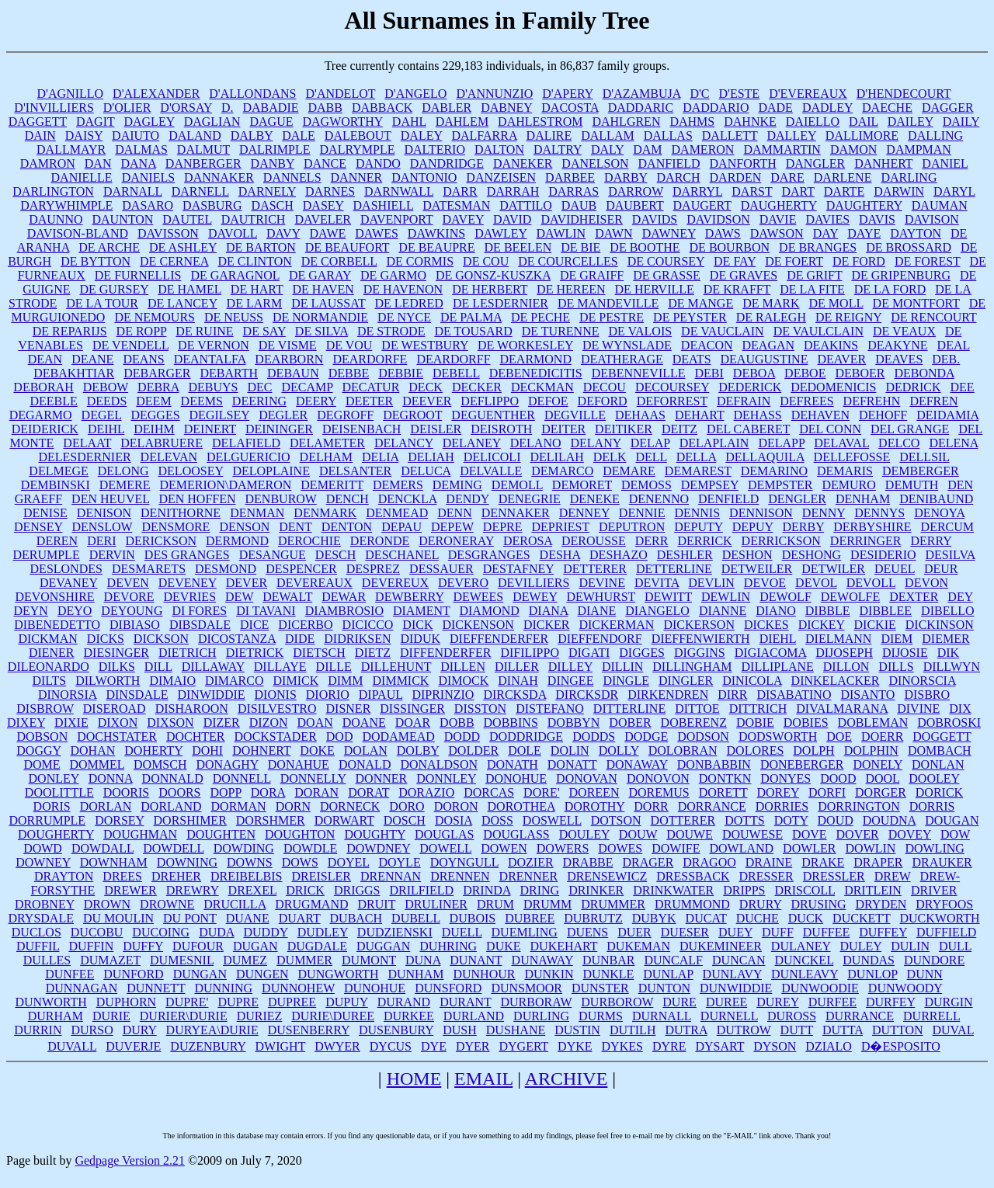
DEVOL (816, 582)
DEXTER (913, 596)
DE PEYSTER (690, 317)
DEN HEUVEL (110, 498)
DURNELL (729, 1016)
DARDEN (736, 177)
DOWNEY (43, 862)
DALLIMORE (861, 135)
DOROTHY (595, 806)
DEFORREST (672, 401)
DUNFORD (133, 974)
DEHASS (758, 415)
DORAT (368, 792)
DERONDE (379, 540)
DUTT (796, 1030)
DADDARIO (716, 107)
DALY (607, 149)
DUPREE (292, 1002)
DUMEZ (245, 960)
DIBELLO (947, 610)
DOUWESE (752, 834)
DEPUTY (698, 526)
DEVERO (463, 582)
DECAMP (306, 387)
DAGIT (95, 121)
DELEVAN (169, 457)
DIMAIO (172, 680)
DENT (295, 526)
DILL (158, 666)
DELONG (123, 471)
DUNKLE (608, 974)
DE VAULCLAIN (818, 331)
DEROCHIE (309, 540)
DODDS (593, 736)
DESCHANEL (402, 554)
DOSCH (405, 820)
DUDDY (265, 932)
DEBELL (456, 373)
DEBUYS (213, 387)
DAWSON (777, 233)
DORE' (541, 792)
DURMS (601, 1016)
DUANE (247, 918)
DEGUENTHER (493, 415)
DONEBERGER (802, 764)
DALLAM (607, 135)
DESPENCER (301, 568)
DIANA (548, 610)
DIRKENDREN (667, 694)
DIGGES (642, 652)
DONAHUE (298, 764)
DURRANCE (859, 1016)
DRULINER (436, 904)
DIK (948, 652)
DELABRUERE (161, 443)
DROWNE (167, 904)
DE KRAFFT (737, 289)
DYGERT (523, 1046)
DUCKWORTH (939, 918)
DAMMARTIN (781, 149)
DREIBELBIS (246, 876)
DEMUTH (911, 485)
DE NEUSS (233, 317)
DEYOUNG (131, 610)
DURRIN (37, 1030)
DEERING (259, 401)
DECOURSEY (672, 387)
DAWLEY (500, 233)
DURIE (111, 1016)
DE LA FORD (890, 289)
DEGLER (283, 415)
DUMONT (369, 960)
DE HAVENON (403, 289)
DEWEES (478, 596)
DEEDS (107, 401)
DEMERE (125, 485)
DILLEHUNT (396, 666)
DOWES (620, 848)
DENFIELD (728, 498)
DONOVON (658, 778)
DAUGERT (702, 205)
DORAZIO (426, 792)
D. (227, 107)
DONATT (572, 764)
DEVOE (765, 582)
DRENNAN (390, 876)
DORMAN (238, 806)
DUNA (422, 960)
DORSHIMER (190, 820)
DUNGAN (200, 974)
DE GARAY (320, 275)
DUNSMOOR (526, 988)
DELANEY (472, 443)
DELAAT (87, 443)
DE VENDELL (130, 345)
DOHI (207, 750)
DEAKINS (831, 345)
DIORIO (327, 694)
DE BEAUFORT (347, 247)
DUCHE (757, 918)
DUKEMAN (638, 946)
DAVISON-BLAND (77, 233)
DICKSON (161, 638)
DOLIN (570, 750)
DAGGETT (38, 121)
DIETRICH (187, 652)
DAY (826, 233)
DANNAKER (219, 177)
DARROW (635, 191)
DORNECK (350, 806)
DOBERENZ (694, 722)
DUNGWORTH (338, 974)
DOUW (638, 834)
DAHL (409, 121)
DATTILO (525, 205)
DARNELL (200, 191)
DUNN (925, 974)
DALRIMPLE (275, 149)
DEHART (700, 415)
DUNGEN (262, 974)
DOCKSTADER (276, 736)
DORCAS (489, 792)
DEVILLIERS (533, 582)
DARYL (954, 191)
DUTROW (744, 1030)
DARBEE (570, 177)
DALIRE (549, 135)
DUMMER (304, 960)
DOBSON (42, 736)
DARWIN (899, 191)
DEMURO (848, 485)
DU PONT (190, 918)
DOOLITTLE (59, 792)
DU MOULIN (118, 918)
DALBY (252, 135)
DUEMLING (525, 932)
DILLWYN (951, 666)
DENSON (244, 526)
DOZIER (531, 862)
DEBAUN (293, 373)
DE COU (486, 261)
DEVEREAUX (314, 582)
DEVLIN (711, 582)
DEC (259, 387)
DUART (300, 918)
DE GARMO (393, 275)
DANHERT (883, 163)
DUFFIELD (946, 932)
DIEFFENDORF (599, 638)
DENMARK (325, 512)
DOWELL (445, 848)
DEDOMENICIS (833, 387)
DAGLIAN (212, 121)
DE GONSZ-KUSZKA (493, 275)
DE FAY (735, 261)
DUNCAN (738, 960)
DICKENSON (477, 624)
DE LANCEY (182, 303)
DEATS (692, 359)
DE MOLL (836, 303)
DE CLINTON (255, 261)
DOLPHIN (871, 750)
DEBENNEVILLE (639, 373)
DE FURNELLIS (138, 275)
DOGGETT (941, 736)
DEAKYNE (897, 345)
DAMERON (703, 149)
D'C (699, 93)
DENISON (104, 512)
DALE (298, 135)
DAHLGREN (626, 121)
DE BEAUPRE (436, 247)
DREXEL (252, 890)
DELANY (595, 443)
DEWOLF (785, 596)
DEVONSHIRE (54, 596)
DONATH (512, 764)
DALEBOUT (358, 135)
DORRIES (782, 806)
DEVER (246, 582)
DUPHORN (126, 1002)
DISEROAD (114, 708)
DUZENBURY (207, 1046)
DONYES (785, 778)
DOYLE (399, 862)
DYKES (622, 1046)
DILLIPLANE (778, 666)
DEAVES (899, 359)
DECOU (604, 387)
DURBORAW (536, 1002)
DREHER (176, 876)
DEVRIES (189, 596)
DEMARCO (562, 471)
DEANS (143, 359)
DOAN (315, 722)
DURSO (92, 1030)
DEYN (30, 610)
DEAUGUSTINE (764, 359)
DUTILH (633, 1030)
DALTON (499, 149)
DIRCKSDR (586, 694)
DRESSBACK (692, 876)
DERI (101, 540)
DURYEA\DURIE (212, 1030)
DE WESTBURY (424, 345)
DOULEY (584, 834)
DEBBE (348, 373)
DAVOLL (232, 233)
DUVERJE (133, 1046)
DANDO (378, 163)
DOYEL (349, 862)
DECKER (477, 387)
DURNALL (661, 1016)
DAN (98, 163)
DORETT (723, 792)
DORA (268, 792)
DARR (460, 191)
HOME (414, 1078)
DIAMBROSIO (344, 610)
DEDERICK (749, 387)
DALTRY (557, 149)
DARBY (625, 177)
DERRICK (704, 540)
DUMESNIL (182, 960)
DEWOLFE (850, 596)
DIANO (776, 610)
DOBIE (755, 722)
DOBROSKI (949, 722)
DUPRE (237, 1002)
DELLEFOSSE (852, 457)
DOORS (179, 792)
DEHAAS (640, 415)
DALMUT (203, 149)
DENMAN (257, 512)
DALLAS (668, 135)
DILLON (846, 666)
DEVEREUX (395, 582)
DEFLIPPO (490, 401)
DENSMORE (175, 526)
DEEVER (426, 401)
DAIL (863, 121)
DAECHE (887, 107)
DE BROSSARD (908, 247)
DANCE (325, 163)
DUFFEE (826, 932)
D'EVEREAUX (808, 93)
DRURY (760, 904)
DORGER (880, 792)
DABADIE (271, 107)
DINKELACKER (835, 680)
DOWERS (563, 848)
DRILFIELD (421, 890)
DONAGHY (227, 764)
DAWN (613, 233)
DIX (960, 708)
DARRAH (513, 191)
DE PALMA (471, 317)
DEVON (926, 582)
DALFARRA (483, 135)
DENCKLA (407, 498)
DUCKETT (861, 918)
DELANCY (403, 443)
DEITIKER (623, 429)
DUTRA (686, 1030)
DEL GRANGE (910, 429)
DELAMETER (327, 443)
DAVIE (778, 219)
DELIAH (431, 457)
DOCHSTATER (117, 736)
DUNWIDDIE (736, 988)
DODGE (646, 736)
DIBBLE (827, 610)
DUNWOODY (905, 988)
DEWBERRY (409, 596)
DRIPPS (744, 890)
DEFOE (548, 401)
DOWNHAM (114, 862)
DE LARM (255, 303)
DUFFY (143, 946)
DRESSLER (834, 876)
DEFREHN (872, 401)
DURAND (403, 1002)
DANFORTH (743, 163)
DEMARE (629, 471)
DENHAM (863, 498)
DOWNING (187, 862)
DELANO (535, 443)
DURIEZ (260, 1016)
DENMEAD (397, 512)
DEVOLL (870, 582)
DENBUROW (281, 498)
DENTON (346, 526)
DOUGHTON (300, 834)
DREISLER (320, 876)
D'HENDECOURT (904, 93)
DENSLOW (101, 526)
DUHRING (448, 946)
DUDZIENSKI (395, 932)
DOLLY (619, 750)
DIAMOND (489, 610)
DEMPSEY (710, 485)
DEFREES (806, 401)
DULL (955, 946)
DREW (892, 876)
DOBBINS (511, 722)
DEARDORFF (453, 359)
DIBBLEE (886, 610)
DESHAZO (618, 554)
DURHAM (55, 1016)
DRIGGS (357, 890)
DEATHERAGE (622, 359)
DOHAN (93, 750)
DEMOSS (646, 485)
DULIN (910, 946)
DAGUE (272, 121)
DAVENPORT (396, 219)
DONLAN (938, 764)
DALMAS (141, 149)
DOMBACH (939, 750)
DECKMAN (542, 387)
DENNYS (879, 512)
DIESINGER (116, 652)
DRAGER (648, 862)
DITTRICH (758, 708)
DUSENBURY (396, 1030)
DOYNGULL (464, 862)
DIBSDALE (200, 624)
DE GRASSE (666, 275)
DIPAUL (381, 694)
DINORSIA (67, 694)
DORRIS (932, 806)
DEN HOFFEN (196, 498)
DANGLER (815, 163)
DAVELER (322, 219)
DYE (434, 1046)
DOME (41, 764)
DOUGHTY (374, 834)
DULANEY (801, 946)
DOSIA (453, 820)
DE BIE (580, 247)
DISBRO (927, 694)
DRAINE (769, 862)
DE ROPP (141, 331)
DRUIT (377, 904)
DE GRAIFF (592, 275)
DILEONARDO (48, 666)
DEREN (57, 540)
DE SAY (264, 331)
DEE (963, 387)
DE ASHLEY (183, 247)
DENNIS (697, 512)
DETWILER (833, 568)
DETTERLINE (674, 568)
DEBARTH (229, 373)
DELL (650, 457)
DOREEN (594, 792)
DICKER (546, 624)
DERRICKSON (781, 540)
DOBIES (806, 722)
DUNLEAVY (804, 974)
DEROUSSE (593, 540)
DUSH (460, 1030)
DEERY (316, 401)
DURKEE (409, 1016)
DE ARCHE (109, 247)
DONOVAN (586, 778)
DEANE (92, 359)
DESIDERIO (883, 554)
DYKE (575, 1046)
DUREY (777, 1002)
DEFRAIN (743, 401)
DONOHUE (516, 778)
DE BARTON (261, 247)
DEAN (45, 359)
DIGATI (589, 652)
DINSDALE (137, 694)
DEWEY (535, 596)
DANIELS (148, 177)
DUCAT (706, 918)
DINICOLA (751, 680)
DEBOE (804, 373)
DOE (839, 736)
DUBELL (415, 918)
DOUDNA (889, 820)
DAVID (512, 219)
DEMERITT (332, 485)
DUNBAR (608, 960)
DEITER (563, 429)
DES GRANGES (187, 554)
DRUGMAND (311, 904)
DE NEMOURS (154, 317)
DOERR (882, 736)
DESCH (335, 554)
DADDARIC (640, 107)
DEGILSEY (219, 415)
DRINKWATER (673, 890)
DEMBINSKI (55, 485)
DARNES (330, 191)
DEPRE (503, 526)
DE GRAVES (743, 275)
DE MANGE (700, 303)
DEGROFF (345, 415)
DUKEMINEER (720, 946)
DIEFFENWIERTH (701, 638)
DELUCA (425, 471)
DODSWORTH (778, 736)
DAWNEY (669, 233)
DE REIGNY (848, 317)
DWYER (337, 1046)
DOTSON (616, 820)
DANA (137, 163)
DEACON (707, 345)
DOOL (882, 778)
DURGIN (948, 1002)
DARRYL (697, 191)
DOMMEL (97, 764)
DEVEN (128, 582)
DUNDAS (869, 960)
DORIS (52, 806)
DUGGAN (383, 946)
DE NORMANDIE (320, 317)
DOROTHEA (521, 806)
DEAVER (841, 359)
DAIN (40, 135)
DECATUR (371, 387)
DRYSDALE (40, 918)
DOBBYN (573, 722)
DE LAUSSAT (328, 303)
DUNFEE (69, 974)
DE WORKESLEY (525, 345)
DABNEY (506, 107)
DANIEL (945, 163)
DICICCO (368, 624)
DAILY (961, 121)
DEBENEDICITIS (535, 373)
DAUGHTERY (864, 205)
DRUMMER (613, 904)
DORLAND (171, 806)
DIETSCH (319, 652)
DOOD (838, 778)
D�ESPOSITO (900, 1046)
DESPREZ (373, 568)
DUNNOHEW (298, 988)
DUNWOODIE (820, 988)
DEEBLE (53, 401)
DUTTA (842, 1030)
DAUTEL (186, 219)
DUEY (735, 932)
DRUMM (547, 904)
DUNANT (476, 960)
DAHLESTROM (540, 121)
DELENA (953, 443)
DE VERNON (213, 345)
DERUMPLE (45, 554)
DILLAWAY (213, 666)
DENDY (467, 498)
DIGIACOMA (770, 652)
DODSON (703, 736)
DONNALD (172, 778)
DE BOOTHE (644, 247)
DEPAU (401, 526)
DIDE (300, 638)
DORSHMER (270, 820)
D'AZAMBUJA (642, 93)
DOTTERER (683, 820)
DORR (651, 806)
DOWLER (809, 848)
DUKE (503, 946)
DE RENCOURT (933, 317)
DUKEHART (564, 946)
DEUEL (894, 568)
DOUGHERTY (56, 834)
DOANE (364, 722)
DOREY (777, 792)
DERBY (804, 526)
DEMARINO (774, 471)
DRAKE (822, 862)
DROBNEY (45, 904)
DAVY (283, 233)
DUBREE (529, 918)
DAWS (723, 233)
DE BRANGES (818, 247)
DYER (473, 1046)
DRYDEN (881, 904)
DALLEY (790, 135)
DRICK (305, 890)
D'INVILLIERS (53, 107)
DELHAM (326, 457)
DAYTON (915, 233)
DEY (959, 596)
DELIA (380, 457)
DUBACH (356, 918)
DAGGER (948, 107)
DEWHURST (600, 596)
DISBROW (45, 708)
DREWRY (192, 890)
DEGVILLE (575, 415)
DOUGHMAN (140, 834)
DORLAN (106, 806)
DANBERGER (203, 163)
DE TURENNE (561, 331)
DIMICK (296, 680)
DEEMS (202, 401)
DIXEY (26, 722)
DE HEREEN (571, 289)
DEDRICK (912, 387)
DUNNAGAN (81, 988)
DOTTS (745, 820)
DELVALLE (491, 471)
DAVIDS (654, 219)
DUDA (216, 932)
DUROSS (791, 1016)
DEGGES (154, 415)
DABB (325, 107)
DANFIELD (669, 163)
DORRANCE (712, 806)
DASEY (323, 205)
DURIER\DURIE (184, 1016)
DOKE (317, 750)
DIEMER (945, 638)
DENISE (45, 512)
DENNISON (761, 512)
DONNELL (242, 778)
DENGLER (797, 498)
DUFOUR (198, 946)
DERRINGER (866, 540)
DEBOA (754, 373)
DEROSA (527, 540)
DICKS (105, 638)
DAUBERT (634, 205)
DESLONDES (66, 568)
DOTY (791, 820)
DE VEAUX (904, 331)
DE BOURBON (730, 247)
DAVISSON (168, 233)
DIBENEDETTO (57, 624)
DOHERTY (153, 750)
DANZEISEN (501, 177)
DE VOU (349, 345)
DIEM (896, 638)
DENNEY (584, 512)
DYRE (669, 1046)
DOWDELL (173, 848)
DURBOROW (617, 1002)
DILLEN (462, 666)
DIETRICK (255, 652)
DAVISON (932, 219)
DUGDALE (317, 946)
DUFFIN (90, 946)
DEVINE (602, 582)
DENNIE (642, 512)
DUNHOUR (484, 974)
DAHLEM (462, 121)
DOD (339, 736)
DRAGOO (709, 862)
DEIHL (106, 429)
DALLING (935, 135)
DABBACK (382, 107)
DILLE (334, 666)
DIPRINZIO (443, 694)
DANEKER (522, 163)
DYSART (719, 1046)
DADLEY (827, 107)
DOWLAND (741, 848)
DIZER (221, 722)
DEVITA (656, 582)
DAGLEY (148, 121)
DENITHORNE (181, 512)
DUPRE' (186, 1002)
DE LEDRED (408, 303)
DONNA (111, 778)
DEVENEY (187, 582)
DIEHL (777, 638)
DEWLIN (725, 596)
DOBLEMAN (873, 722)
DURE (679, 1002)
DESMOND (225, 568)
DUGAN (255, 946)
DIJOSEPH (844, 652)
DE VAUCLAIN (722, 331)
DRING (539, 890)
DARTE (844, 191)
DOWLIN (871, 848)
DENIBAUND (936, 498)
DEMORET (582, 485)
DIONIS (276, 694)
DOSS (497, 820)
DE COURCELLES (567, 261)
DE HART (257, 289)
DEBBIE (400, 373)
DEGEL (102, 415)
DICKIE (875, 624)
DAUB (578, 205)
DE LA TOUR (102, 303)
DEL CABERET (748, 429)
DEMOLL (517, 485)
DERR (652, 540)
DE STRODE (391, 331)
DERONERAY (456, 540)
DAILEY (910, 121)
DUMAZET (110, 960)
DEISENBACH (361, 429)
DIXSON (170, 722)
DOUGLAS (444, 834)
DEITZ (679, 429)
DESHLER (685, 554)
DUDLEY (322, 932)
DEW (239, 596)
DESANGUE (272, 554)
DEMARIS (845, 471)
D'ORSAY (186, 107)
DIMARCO (234, 680)
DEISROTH (501, 429)
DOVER (857, 834)
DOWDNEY (378, 848)
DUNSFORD (448, 988)
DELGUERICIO (248, 457)
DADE (775, 107)
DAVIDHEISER (581, 219)
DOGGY (38, 750)
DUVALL (71, 1046)
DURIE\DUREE (332, 1016)
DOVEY (909, 834)
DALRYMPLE (357, 149)
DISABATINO (793, 694)
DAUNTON (123, 219)
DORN (293, 806)
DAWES (376, 233)
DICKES (766, 624)
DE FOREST (928, 261)
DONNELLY (313, 778)
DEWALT (287, 596)
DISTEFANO (550, 708)
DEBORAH (43, 387)
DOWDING (244, 848)
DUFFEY (883, 932)
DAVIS (877, 219)
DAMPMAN (918, 149)
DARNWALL (398, 191)
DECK (425, 387)
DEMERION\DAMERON (226, 485)
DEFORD (602, 401)
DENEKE (595, 498)
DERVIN (112, 554)
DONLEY (54, 778)
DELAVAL (841, 443)
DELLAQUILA (764, 457)
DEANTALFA (210, 359)
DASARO (147, 205)
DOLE (524, 750)
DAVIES (827, 219)
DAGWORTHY (343, 121)
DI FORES (199, 610)
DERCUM (947, 526)
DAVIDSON (718, 219)
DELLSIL (924, 457)
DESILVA (950, 554)
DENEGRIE (530, 498)
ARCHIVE (566, 1078)
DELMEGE (58, 471)
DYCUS (391, 1046)
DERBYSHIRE (872, 526)
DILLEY (570, 666)
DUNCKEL (803, 960)
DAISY (84, 135)
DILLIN (622, 666)
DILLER (517, 666)
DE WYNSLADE (627, 345)
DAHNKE (750, 121)
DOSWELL (552, 820)
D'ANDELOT (341, 93)
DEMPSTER (780, 485)
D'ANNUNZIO (494, 93)
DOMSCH (160, 764)
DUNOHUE (374, 988)
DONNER (382, 778)
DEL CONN (830, 429)
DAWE (328, 233)
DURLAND (473, 1016)
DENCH (347, 498)
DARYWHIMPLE (66, 205)
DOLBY (418, 750)
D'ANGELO (415, 93)
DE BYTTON (95, 261)
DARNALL (132, 191)
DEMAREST (698, 471)
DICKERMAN (616, 624)
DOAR (412, 722)
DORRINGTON (858, 806)
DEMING (457, 485)
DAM (647, 149)
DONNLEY (446, 778)
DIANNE (722, 610)
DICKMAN (47, 638)
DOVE (809, 834)
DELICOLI (492, 457)
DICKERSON (699, 624)
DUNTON (664, 988)
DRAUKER (941, 862)
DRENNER (528, 876)
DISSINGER (412, 708)
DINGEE (570, 680)
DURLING (541, 1016)
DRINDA (486, 890)
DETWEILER (757, 568)
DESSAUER (441, 568)
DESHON (747, 554)
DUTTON (897, 1030)
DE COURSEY (665, 261)
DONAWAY (636, 764)
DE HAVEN (323, 289)
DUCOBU (97, 932)
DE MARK (770, 303)
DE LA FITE (812, 289)
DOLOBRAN (683, 750)
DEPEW (452, 526)
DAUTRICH (253, 219)
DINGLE (626, 680)
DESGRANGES (489, 554)
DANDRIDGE (447, 163)
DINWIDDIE (211, 694)
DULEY (861, 946)
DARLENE (843, 177)
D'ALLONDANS (252, 93)
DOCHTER (195, 736)
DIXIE (71, 722)
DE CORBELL (339, 261)
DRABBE (588, 862)
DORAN (316, 792)
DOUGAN (951, 820)
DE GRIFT (814, 275)
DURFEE (832, 1002)
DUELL (462, 932)
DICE (254, 624)
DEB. (946, 359)
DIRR (732, 694)
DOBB (457, 722)
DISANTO (867, 694)
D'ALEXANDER (156, 93)
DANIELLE (82, 177)
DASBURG (212, 205)
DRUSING (818, 904)
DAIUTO (135, 135)
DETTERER (595, 568)
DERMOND (237, 540)
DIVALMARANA (842, 708)
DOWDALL (102, 848)
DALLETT (730, 135)
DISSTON (480, 708)
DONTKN (725, 778)
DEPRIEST (560, 526)
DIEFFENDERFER (499, 638)
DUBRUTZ (593, 918)
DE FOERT (794, 261)
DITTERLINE (629, 708)
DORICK (939, 792)
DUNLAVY (732, 974)
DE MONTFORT (916, 303)
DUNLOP (872, 974)
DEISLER (435, 429)
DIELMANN (838, 638)
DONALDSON (439, 764)
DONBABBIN (714, 764)
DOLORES (755, 750)
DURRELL (931, 1016)
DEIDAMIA (947, 415)
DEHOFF (883, 415)
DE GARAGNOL (235, 275)
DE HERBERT (489, 289)
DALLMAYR (71, 149)
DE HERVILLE (654, 289)
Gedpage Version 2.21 (129, 1160)
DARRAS (573, 191)
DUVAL (953, 1030)
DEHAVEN (820, 415)
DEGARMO (40, 415)
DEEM (153, 401)
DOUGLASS (516, 834)
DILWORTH (107, 680)
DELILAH (556, 457)
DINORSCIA (921, 680)
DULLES (47, 960)
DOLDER (473, 750)
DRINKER (596, 890)
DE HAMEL (189, 289)
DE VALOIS (640, 331)
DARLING (909, 177)
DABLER (446, 107)
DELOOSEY (191, 471)
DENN (454, 512)
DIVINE (918, 708)
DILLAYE (280, 666)
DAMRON (47, 163)
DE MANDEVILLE (608, 303)
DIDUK (420, 638)
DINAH (518, 680)
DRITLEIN (873, 890)
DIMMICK (401, 680)
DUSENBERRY (308, 1030)
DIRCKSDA (514, 694)
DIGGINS (699, 652)
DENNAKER (515, 512)
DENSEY (38, 526)
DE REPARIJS (70, 331)
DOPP (226, 792)
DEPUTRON (632, 526)
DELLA (696, 457)
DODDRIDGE (526, 736)
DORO (406, 806)
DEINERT (210, 429)
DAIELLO (812, 121)
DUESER (685, 932)
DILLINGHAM (692, 666)
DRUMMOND (692, 904)
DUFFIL (37, 946)
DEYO (74, 610)
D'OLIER (127, 107)
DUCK (805, 918)
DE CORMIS (420, 261)
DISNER (348, 708)
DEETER (369, 401)
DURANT (465, 1002)
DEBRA (158, 387)
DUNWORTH (50, 1002)
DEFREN (933, 401)
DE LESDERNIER (500, 303)
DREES (122, 876)
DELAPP (781, 443)
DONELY (877, 764)
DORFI (827, 792)
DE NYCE (404, 317)
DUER (634, 932)
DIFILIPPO (529, 652)
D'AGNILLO (70, 93)
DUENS (587, 932)
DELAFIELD (246, 443)
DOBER (630, 722)
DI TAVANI (266, 610)
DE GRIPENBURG (901, 275)
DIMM (345, 680)
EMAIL (483, 1078)
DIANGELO (657, 610)
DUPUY (346, 1002)
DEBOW (105, 387)
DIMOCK (463, 680)
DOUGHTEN (220, 834)
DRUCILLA (234, 904)
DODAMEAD (398, 736)
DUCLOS (36, 932)
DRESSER (766, 876)
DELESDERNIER (84, 457)
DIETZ (373, 652)
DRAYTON (63, 876)
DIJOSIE (905, 652)
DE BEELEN (518, 247)
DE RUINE (204, 331)
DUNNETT (156, 988)
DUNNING (223, 988)
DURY (140, 1030)
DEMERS (398, 485)
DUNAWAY (542, 960)
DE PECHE (540, 317)
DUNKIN (548, 974)
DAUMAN (940, 205)
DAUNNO (55, 219)
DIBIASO (134, 624)
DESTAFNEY (518, 568)
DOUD (835, 820)
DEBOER (860, 373)
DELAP (650, 443)
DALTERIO (434, 149)
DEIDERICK (45, 429)
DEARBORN (289, 359)
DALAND (195, 135)
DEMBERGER (920, 471)
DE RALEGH (771, 317)
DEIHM (154, 429)
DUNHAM (415, 974)
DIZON (268, 722)
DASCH (273, 205)
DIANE (596, 610)
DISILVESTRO (277, 708)
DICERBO (305, 624)
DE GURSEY (113, 289)
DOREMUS (658, 792)
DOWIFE (676, 848)
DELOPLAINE (271, 471)
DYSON (774, 1046)
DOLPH (813, 750)
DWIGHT (280, 1046)
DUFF (778, 932)
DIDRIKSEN (357, 638)
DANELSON (594, 163)
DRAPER (877, 862)
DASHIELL (383, 205)
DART (797, 191)
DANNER (357, 177)
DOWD (42, 848)
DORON (456, 806)
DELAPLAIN (714, 443)
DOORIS (126, 792)
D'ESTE (738, 93)
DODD (462, 736)
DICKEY (821, 624)
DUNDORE (934, 960)
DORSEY (119, 820)
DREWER (130, 890)
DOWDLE (310, 848)
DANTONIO (424, 177)
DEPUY (752, 526)
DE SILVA (321, 331)
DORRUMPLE (47, 820)
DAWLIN (561, 233)
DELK (610, 457)
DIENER (52, 652)
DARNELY (267, 191)
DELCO (898, 443)
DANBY (272, 163)
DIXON (118, 722)
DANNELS (292, 177)
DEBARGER (156, 373)
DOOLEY (934, 778)
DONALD (365, 764)
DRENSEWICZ (607, 876)
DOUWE (689, 834)
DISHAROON (191, 708)
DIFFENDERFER (445, 652)
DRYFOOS (944, 904)
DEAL (953, 345)
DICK (417, 624)
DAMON (853, 149)
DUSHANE (515, 1030)
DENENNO (659, 498)
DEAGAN (768, 345)
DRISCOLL (805, 890)
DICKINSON (939, 624)
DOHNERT (261, 750)
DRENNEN (459, 876)
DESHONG (811, 554)
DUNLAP (668, 974)
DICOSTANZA (237, 638)
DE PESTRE (611, 317)
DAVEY (463, 219)
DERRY (930, 540)
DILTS (49, 680)
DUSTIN (577, 1030)
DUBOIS (473, 918)
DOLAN (366, 750)
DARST (752, 191)
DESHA (560, 554)
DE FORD (858, 261)
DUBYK (654, 918)
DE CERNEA (174, 261)
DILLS (895, 666)
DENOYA (939, 512)
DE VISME (288, 345)
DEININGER (279, 429)
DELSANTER (355, 471)
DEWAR (343, 596)
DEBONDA (924, 373)
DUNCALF (673, 960)
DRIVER (934, 890)
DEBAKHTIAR (73, 373)
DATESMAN (456, 205)
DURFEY (890, 1002)
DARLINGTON (53, 191)
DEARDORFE (369, 359)
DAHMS (691, 121)
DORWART (344, 820)
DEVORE (129, 596)
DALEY (422, 135)
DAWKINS (436, 233)
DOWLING (934, 848)
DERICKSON (161, 540)
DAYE (864, 233)
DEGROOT (412, 415)
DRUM (495, 904)
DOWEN (504, 848)
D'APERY (567, 93)
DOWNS (250, 862)
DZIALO (828, 1046)
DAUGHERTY (779, 205)
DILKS (117, 666)
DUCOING (160, 932)
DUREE (726, 1002)
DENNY (823, 512)
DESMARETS (149, 568)
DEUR (941, 568)
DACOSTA (569, 107)
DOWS (300, 862)
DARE (787, 177)
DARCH (678, 177)
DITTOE (697, 708)
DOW (955, 834)
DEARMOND (536, 359)
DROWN (107, 904)
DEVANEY (69, 582)
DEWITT (668, 596)
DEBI (709, 373)
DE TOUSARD (473, 331)
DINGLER (686, 680)
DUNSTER (600, 988)
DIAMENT (421, 610)
